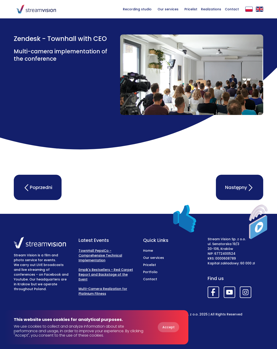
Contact (232, 9)
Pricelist (190, 9)
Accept (168, 327)
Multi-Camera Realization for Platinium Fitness (103, 291)
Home (148, 250)
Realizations (211, 9)
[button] (168, 9)
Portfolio (150, 272)
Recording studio (137, 9)
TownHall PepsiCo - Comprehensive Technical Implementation (100, 255)
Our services (168, 9)
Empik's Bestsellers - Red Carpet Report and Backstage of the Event (106, 274)
